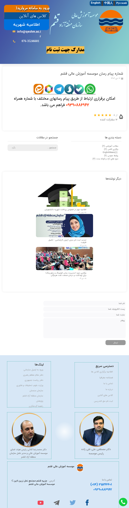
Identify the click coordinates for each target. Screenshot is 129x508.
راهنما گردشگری (36, 406)
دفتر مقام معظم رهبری (34, 375)
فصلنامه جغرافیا (106, 377)
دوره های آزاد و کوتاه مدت (105, 158)
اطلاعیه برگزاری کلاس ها (104, 372)
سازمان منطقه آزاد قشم (34, 396)
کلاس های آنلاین (105, 395)
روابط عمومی (111, 155)
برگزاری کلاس (111, 149)
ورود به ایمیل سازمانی (34, 370)
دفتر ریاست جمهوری (34, 380)
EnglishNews (110, 152)
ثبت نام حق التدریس (104, 401)
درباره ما (109, 389)
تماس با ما (108, 383)
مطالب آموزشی (110, 146)
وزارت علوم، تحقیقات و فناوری (34, 385)
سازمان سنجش (36, 390)
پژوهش (39, 401)
